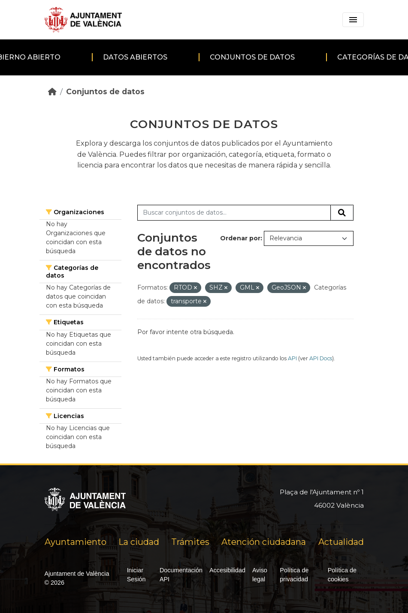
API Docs (320, 358)
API (292, 358)
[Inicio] (52, 91)
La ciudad (138, 542)
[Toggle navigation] (353, 19)
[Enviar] (342, 213)
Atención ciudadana (263, 542)
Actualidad (341, 542)
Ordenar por (240, 238)
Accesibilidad (227, 570)
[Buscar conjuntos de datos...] (234, 213)
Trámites (190, 542)
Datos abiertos (135, 57)
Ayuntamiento (75, 542)
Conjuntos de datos (252, 57)
